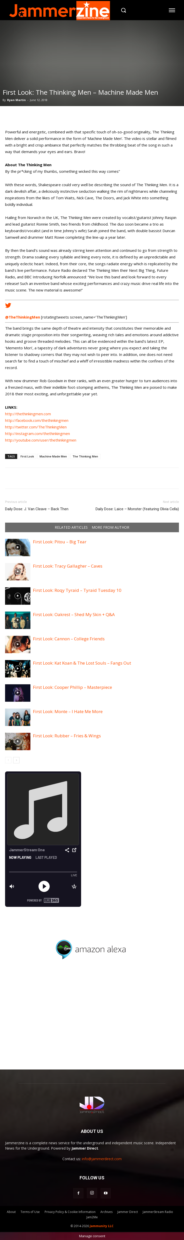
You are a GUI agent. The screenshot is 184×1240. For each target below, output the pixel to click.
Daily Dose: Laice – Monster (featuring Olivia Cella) (137, 509)
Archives (106, 1212)
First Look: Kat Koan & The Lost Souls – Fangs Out (82, 663)
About (11, 1212)
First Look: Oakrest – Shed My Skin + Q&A (74, 614)
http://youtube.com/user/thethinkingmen (40, 440)
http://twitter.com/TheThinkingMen (36, 426)
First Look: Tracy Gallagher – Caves (67, 566)
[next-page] (16, 760)
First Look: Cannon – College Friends (69, 639)
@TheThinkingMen (22, 317)
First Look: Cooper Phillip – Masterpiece (72, 687)
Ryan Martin (16, 100)
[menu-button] (172, 10)
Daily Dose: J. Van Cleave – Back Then (36, 509)
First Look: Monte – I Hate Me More (68, 711)
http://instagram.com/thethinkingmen (37, 433)
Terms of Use (30, 1212)
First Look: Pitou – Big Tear (59, 542)
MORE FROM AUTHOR (110, 527)
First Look (27, 456)
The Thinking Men (85, 456)
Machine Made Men (53, 456)
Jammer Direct (127, 1212)
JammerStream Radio (158, 1212)
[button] (123, 10)
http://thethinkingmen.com (28, 413)
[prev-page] (8, 760)
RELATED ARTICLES (71, 527)
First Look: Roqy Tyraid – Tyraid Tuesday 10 (77, 590)
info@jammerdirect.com (102, 1158)
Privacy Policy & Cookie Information (70, 1212)
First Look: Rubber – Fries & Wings (67, 736)
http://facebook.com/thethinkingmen (36, 420)
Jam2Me (92, 1217)
